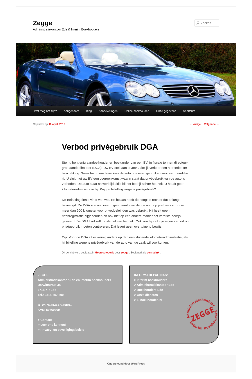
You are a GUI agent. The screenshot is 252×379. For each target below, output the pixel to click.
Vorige (195, 124)
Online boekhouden (136, 111)
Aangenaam (71, 111)
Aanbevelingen (108, 111)
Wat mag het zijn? (45, 111)
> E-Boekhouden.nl (148, 300)
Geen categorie (104, 252)
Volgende (211, 124)
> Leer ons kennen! (52, 324)
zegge (125, 252)
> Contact (45, 320)
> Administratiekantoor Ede (154, 285)
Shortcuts (189, 111)
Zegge (42, 23)
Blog (89, 111)
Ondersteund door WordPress (126, 363)
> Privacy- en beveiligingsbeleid (61, 329)
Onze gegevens (166, 111)
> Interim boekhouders (150, 280)
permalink (153, 252)
